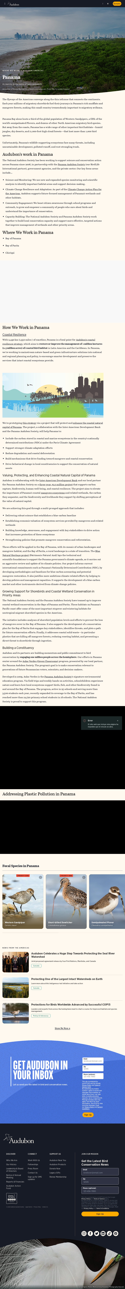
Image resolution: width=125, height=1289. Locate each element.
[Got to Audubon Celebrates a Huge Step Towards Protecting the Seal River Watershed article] (62, 963)
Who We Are (11, 1160)
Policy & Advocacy (40, 1016)
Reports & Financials (15, 1182)
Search (108, 3)
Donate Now (55, 1168)
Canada (36, 966)
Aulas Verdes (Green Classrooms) (40, 661)
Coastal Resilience (14, 334)
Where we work (11, 71)
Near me (103, 3)
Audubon (13, 3)
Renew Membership (58, 1177)
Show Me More (61, 1028)
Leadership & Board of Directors (14, 1169)
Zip (85, 1067)
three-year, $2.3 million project (56, 484)
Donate (117, 4)
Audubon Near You (58, 1160)
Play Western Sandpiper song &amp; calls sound (40, 877)
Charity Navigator (11, 1198)
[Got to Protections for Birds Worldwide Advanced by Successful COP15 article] (62, 1013)
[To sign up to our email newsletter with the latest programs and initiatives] (93, 1060)
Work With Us (34, 1160)
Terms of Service (99, 1199)
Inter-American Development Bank (58, 480)
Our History (11, 1164)
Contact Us (32, 1173)
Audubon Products (58, 1164)
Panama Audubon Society (71, 164)
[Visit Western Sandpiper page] (22, 901)
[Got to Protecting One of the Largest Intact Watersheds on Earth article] (62, 988)
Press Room (33, 1168)
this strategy (29, 423)
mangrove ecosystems (53, 493)
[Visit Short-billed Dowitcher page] (66, 901)
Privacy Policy (89, 1107)
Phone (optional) (89, 1074)
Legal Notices (28, 1207)
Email (85, 1059)
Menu (5, 3)
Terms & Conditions (102, 1208)
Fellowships (33, 1164)
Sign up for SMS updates (35, 1178)
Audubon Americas (33, 71)
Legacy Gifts (55, 1173)
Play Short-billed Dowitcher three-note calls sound (83, 877)
